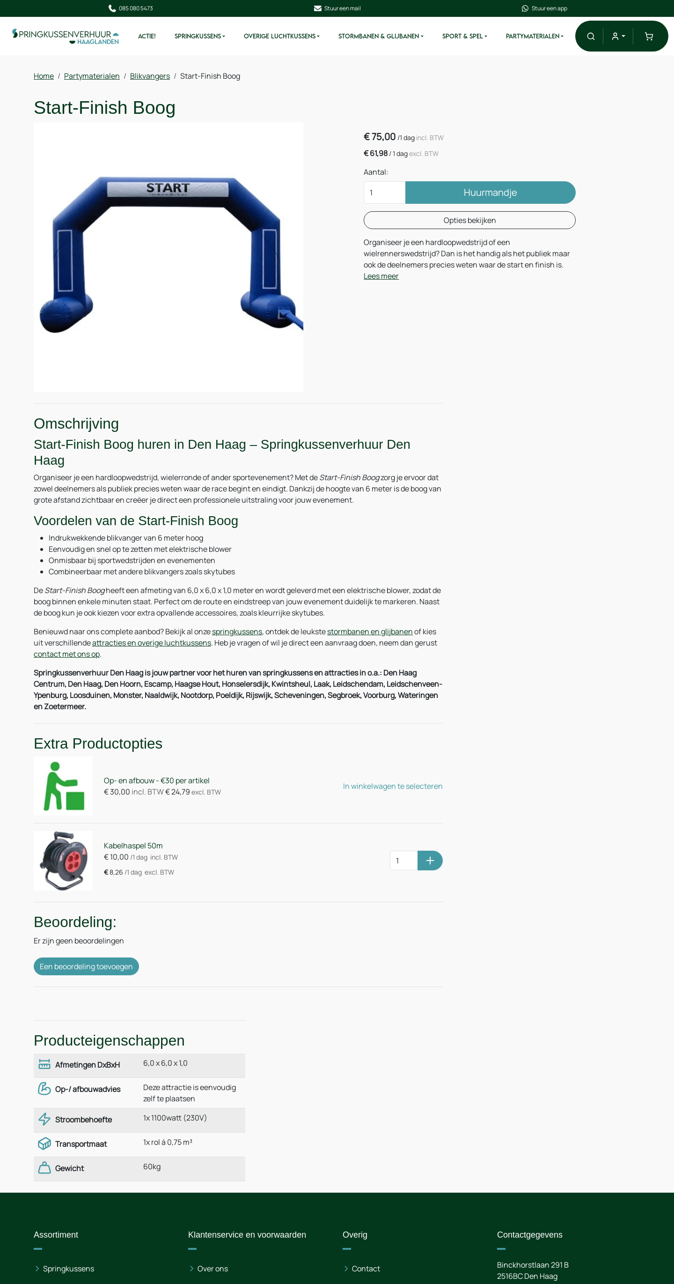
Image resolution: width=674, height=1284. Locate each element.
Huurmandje (484, 193)
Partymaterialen (532, 36)
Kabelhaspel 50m (132, 845)
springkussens (237, 633)
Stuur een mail (337, 8)
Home (44, 76)
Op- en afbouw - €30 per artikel (155, 781)
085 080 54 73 (555, 1121)
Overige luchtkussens (80, 1121)
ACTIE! (147, 36)
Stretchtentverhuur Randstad (403, 1140)
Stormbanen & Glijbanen (379, 36)
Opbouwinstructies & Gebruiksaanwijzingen (236, 1231)
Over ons (213, 1083)
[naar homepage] (66, 36)
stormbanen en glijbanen (370, 633)
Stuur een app (543, 8)
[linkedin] (536, 1207)
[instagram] (566, 1207)
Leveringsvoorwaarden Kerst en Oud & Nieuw (262, 1201)
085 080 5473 (131, 8)
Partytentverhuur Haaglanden (404, 1121)
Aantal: (378, 173)
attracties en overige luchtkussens (166, 644)
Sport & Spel (462, 36)
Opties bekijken (463, 221)
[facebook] (506, 1207)
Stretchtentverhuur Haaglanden (407, 1158)
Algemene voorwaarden (238, 1158)
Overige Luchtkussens (280, 36)
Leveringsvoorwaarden (237, 1177)
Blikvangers (150, 76)
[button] (590, 36)
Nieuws (210, 1102)
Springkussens (198, 36)
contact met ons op (91, 655)
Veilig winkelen (223, 1140)
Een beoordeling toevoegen (86, 964)
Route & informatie (384, 1102)
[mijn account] (618, 36)
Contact (366, 1083)
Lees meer (413, 277)
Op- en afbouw (223, 1121)
